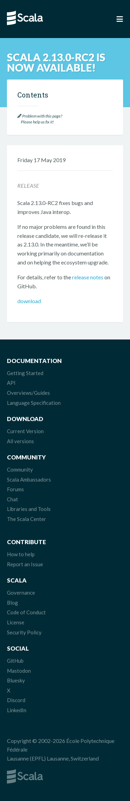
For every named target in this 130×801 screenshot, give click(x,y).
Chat (12, 499)
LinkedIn (16, 710)
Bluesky (16, 680)
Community (20, 469)
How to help (21, 554)
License (15, 622)
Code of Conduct (26, 612)
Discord (16, 700)
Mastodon (19, 671)
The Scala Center (26, 519)
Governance (21, 592)
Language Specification (34, 403)
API (11, 383)
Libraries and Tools (29, 509)
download (29, 301)
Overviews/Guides (28, 393)
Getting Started (25, 373)
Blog (12, 602)
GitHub (15, 661)
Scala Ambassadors (29, 479)
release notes (87, 277)
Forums (15, 489)
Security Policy (24, 632)
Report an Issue (25, 564)
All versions (20, 441)
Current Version (25, 431)
